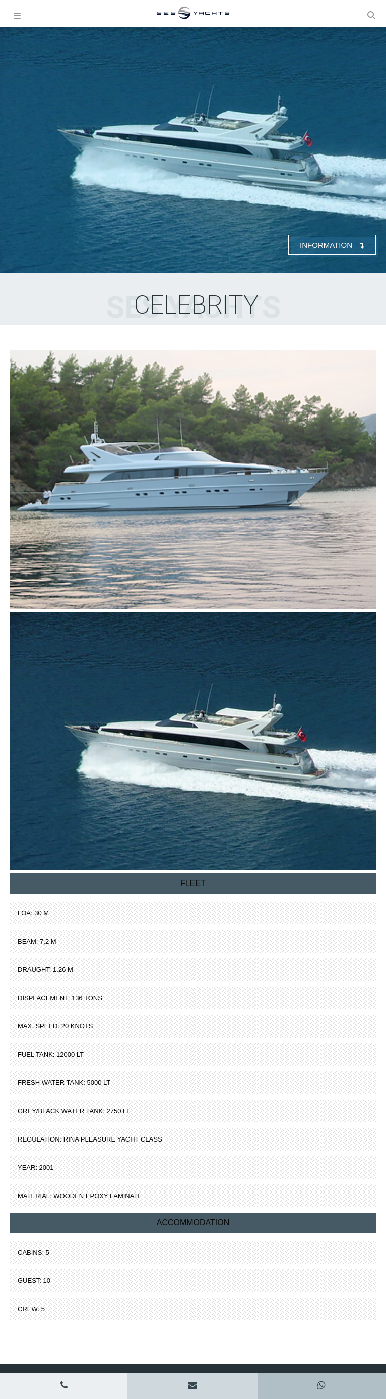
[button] (372, 13)
